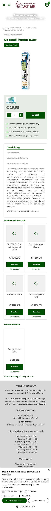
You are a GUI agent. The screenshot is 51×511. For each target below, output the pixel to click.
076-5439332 (26, 422)
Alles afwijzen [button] (39, 501)
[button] (14, 491)
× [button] (49, 470)
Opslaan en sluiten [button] (14, 501)
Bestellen (14, 264)
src (9, 5)
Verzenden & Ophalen (17, 158)
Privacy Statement (25, 467)
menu (4, 5)
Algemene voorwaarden (25, 464)
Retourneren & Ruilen (17, 164)
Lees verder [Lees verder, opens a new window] (18, 487)
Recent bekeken (12, 325)
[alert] (25, 489)
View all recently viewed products (18, 377)
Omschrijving (13, 147)
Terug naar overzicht (13, 35)
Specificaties (13, 153)
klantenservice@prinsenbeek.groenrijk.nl (26, 425)
